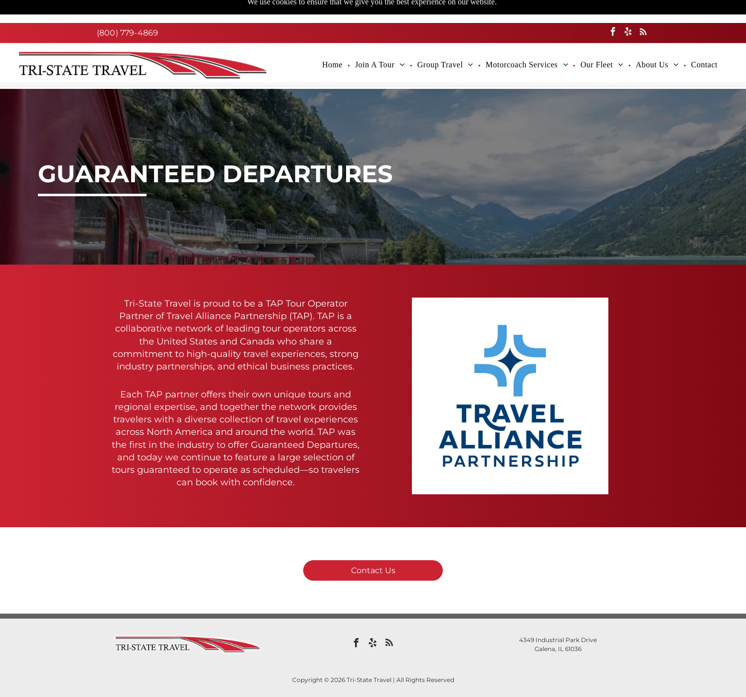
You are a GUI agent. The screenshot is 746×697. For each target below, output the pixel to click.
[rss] (643, 9)
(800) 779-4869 (127, 9)
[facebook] (613, 9)
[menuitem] (333, 42)
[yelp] (628, 9)
